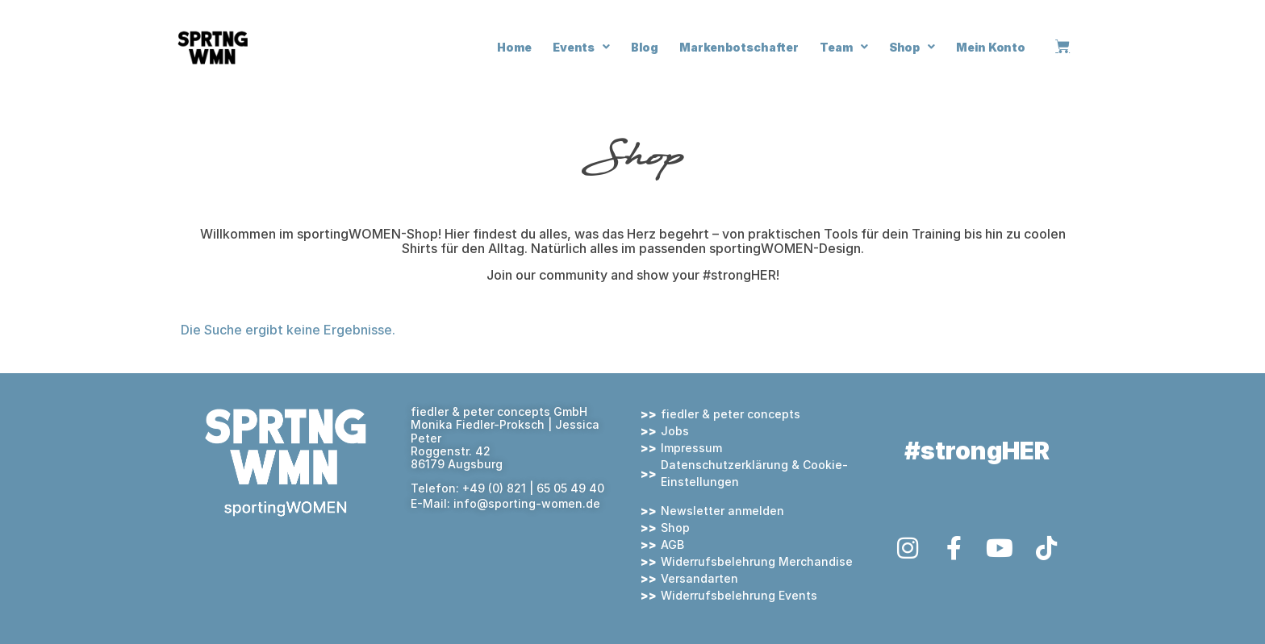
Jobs (675, 431)
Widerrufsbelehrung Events (739, 595)
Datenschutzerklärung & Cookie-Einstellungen (754, 473)
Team (844, 46)
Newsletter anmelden (722, 510)
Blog (644, 47)
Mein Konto (990, 47)
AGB (672, 544)
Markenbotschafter (739, 47)
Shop (912, 46)
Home (514, 47)
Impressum (691, 448)
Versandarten (699, 578)
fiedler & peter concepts (730, 414)
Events (581, 46)
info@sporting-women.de (526, 503)
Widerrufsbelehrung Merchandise (757, 561)
